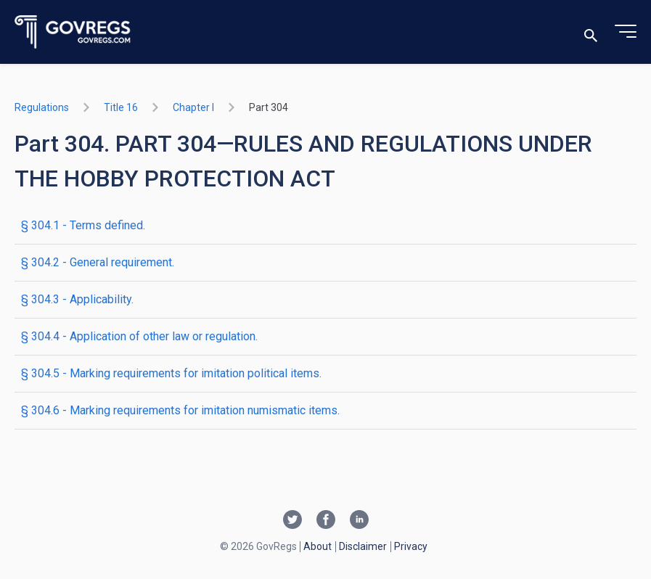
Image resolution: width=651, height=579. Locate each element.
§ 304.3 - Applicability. (77, 299)
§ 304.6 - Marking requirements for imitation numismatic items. (180, 410)
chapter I (193, 107)
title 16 (121, 107)
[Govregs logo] (73, 32)
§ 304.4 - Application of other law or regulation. (139, 336)
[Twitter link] (292, 521)
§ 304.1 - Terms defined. (83, 225)
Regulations (42, 107)
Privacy (410, 546)
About (317, 546)
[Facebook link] (325, 521)
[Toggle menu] (625, 32)
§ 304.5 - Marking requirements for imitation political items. (171, 373)
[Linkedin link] (359, 521)
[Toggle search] (590, 32)
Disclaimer (363, 546)
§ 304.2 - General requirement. (97, 262)
